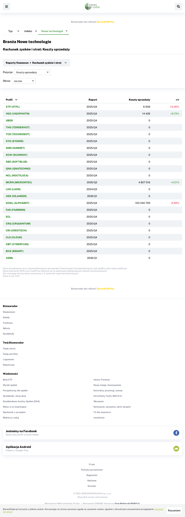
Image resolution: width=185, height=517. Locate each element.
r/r (177, 99)
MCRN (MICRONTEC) (19, 182)
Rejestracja (8, 365)
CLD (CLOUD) (14, 237)
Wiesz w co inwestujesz (14, 407)
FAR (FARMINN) (15, 209)
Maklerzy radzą (11, 417)
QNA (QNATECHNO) (18, 168)
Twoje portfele (10, 354)
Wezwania (98, 401)
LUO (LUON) (13, 189)
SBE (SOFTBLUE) (16, 161)
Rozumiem (174, 510)
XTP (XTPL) (13, 106)
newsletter (99, 417)
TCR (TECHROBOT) (18, 134)
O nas (92, 464)
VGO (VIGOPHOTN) (18, 113)
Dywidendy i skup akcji (14, 396)
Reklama (91, 480)
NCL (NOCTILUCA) (17, 175)
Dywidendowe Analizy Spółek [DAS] (21, 401)
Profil (9, 99)
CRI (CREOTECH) (16, 230)
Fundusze (8, 323)
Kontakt (92, 486)
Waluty (6, 328)
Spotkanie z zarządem (14, 412)
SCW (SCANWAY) (17, 154)
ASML (9, 258)
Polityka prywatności (92, 470)
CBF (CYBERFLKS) (17, 244)
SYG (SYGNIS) (15, 141)
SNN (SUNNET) (15, 148)
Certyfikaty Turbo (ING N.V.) (107, 396)
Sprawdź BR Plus (105, 22)
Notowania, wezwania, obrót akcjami (112, 407)
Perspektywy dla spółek (15, 390)
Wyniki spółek (10, 385)
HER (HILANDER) (16, 196)
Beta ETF (7, 379)
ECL (8, 216)
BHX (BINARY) (15, 251)
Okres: (19, 81)
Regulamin (91, 475)
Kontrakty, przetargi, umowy (108, 390)
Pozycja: (27, 72)
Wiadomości (9, 312)
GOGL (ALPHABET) (17, 203)
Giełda (6, 317)
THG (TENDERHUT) (18, 127)
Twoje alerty (9, 348)
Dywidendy (8, 333)
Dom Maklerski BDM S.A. (127, 503)
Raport (93, 99)
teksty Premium (101, 379)
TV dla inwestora (102, 412)
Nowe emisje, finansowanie (107, 385)
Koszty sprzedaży (139, 99)
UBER (9, 120)
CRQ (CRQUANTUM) (18, 223)
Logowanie (8, 359)
